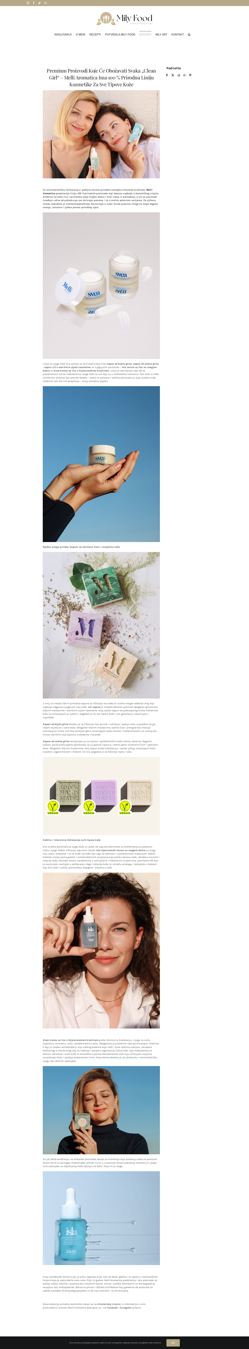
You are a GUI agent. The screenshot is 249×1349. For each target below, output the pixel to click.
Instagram (126, 1307)
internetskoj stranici (109, 1304)
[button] (189, 34)
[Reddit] (179, 75)
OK (173, 1342)
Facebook (112, 1307)
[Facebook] (167, 75)
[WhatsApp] (184, 75)
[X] (173, 75)
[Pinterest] (190, 75)
